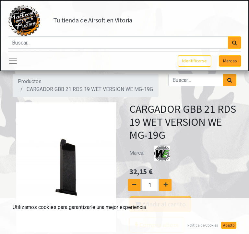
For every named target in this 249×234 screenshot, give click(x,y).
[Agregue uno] (167, 185)
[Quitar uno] (132, 185)
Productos (30, 81)
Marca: (153, 153)
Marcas (230, 61)
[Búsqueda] (234, 42)
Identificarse (194, 61)
